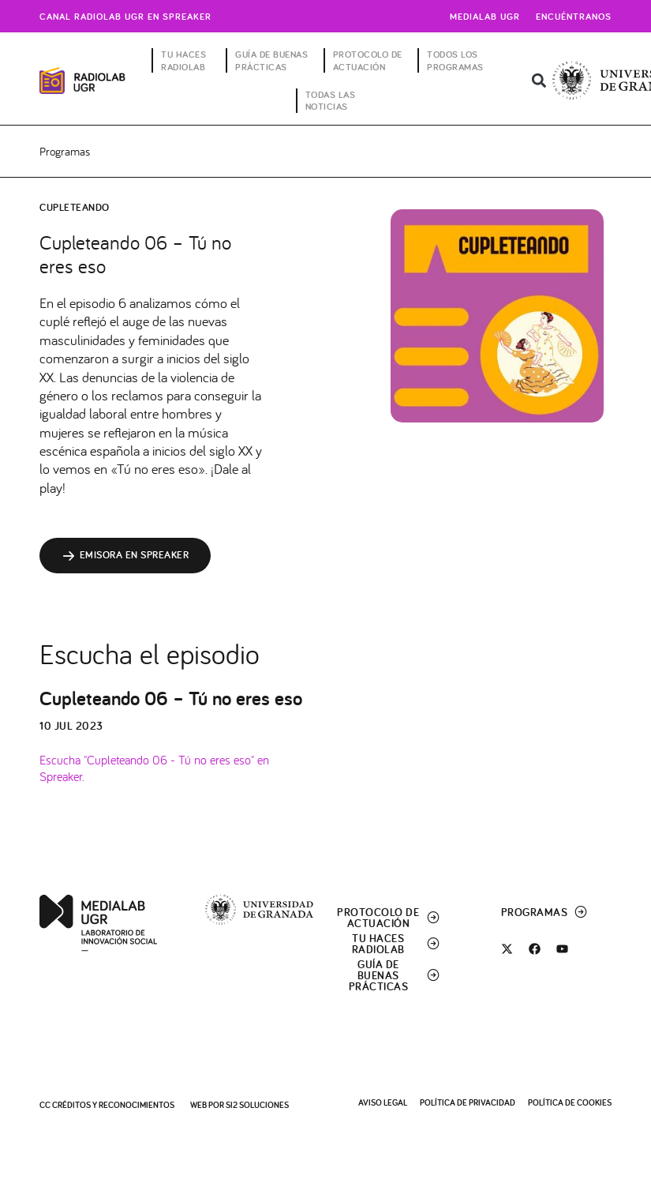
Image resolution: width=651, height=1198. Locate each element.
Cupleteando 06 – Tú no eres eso (170, 699)
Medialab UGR (485, 16)
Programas (64, 151)
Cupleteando (74, 208)
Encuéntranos (574, 16)
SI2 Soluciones (257, 1104)
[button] (539, 81)
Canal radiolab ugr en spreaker (125, 16)
